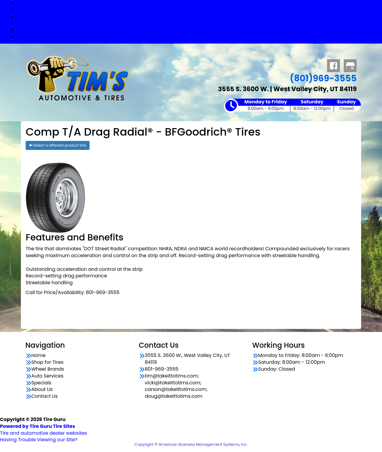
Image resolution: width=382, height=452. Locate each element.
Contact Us (197, 36)
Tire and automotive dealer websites (43, 430)
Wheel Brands (197, 16)
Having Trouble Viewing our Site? (38, 439)
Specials (197, 30)
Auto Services (197, 23)
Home (38, 355)
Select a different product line (57, 145)
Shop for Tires (197, 9)
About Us (42, 389)
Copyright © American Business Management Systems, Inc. (191, 444)
